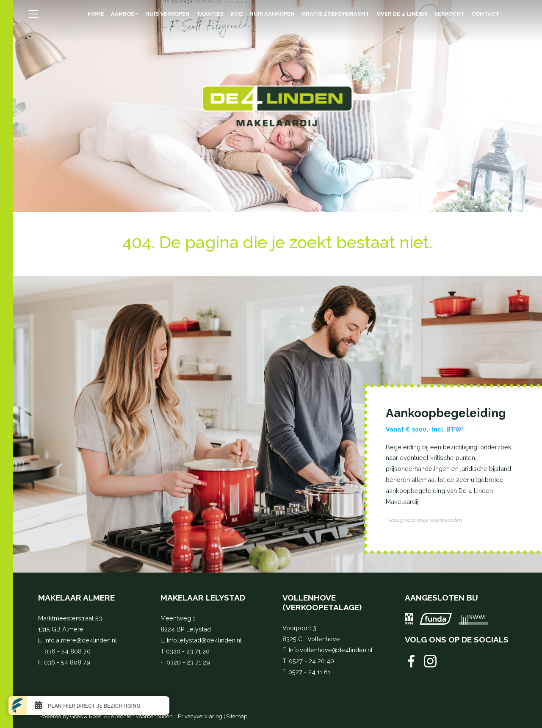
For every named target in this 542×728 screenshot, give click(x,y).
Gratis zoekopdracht (335, 14)
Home (96, 14)
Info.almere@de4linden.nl (80, 640)
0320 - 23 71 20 (188, 651)
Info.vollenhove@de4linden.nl (331, 649)
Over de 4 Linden (401, 14)
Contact (486, 14)
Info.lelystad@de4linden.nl (204, 640)
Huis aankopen (272, 14)
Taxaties (210, 14)
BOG (236, 14)
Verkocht (449, 14)
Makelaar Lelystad (202, 597)
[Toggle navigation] (33, 14)
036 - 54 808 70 (67, 651)
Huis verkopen (167, 14)
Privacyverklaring (200, 716)
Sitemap (236, 716)
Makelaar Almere (76, 597)
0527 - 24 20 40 (311, 660)
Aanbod (123, 14)
